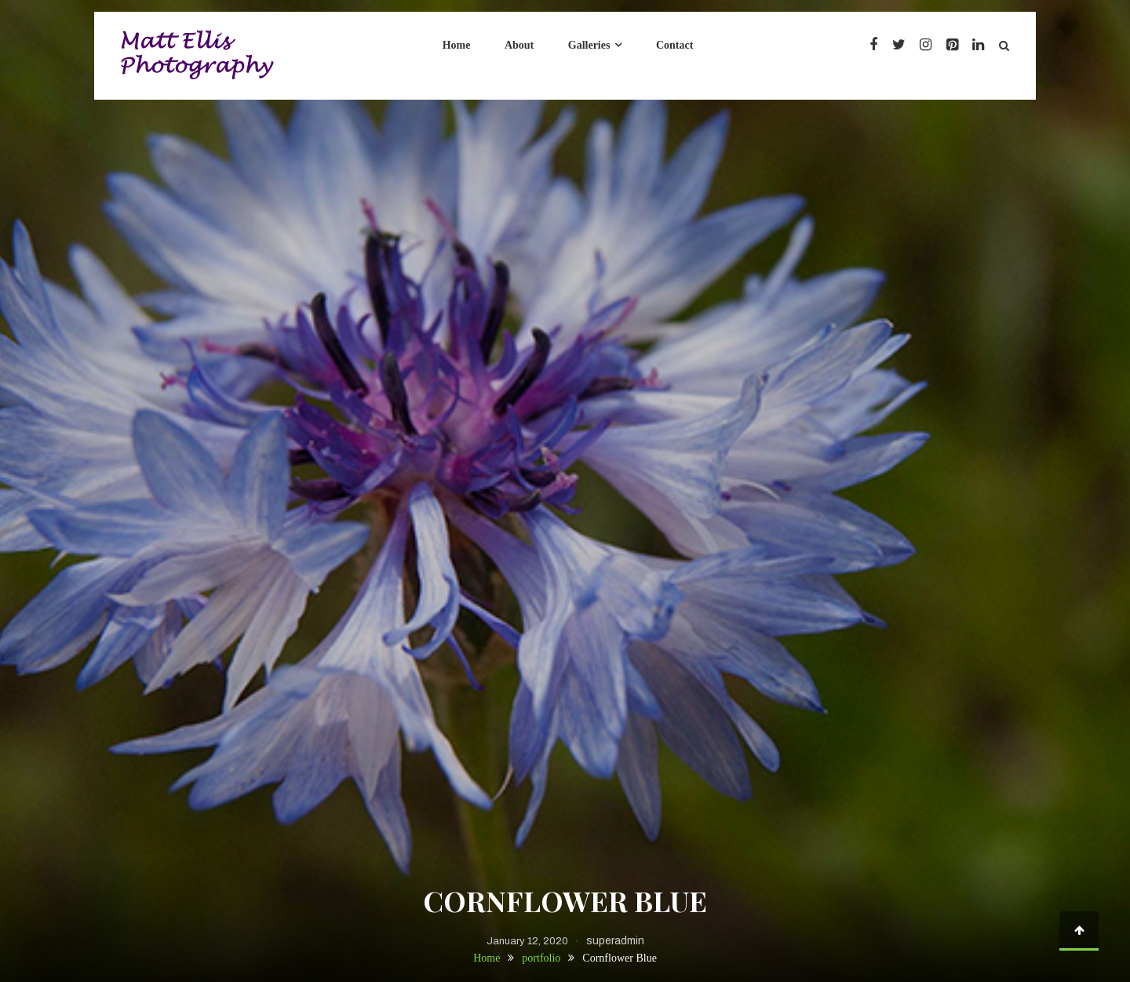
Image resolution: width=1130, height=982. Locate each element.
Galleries (589, 45)
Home (457, 45)
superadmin (615, 941)
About (519, 45)
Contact (674, 45)
